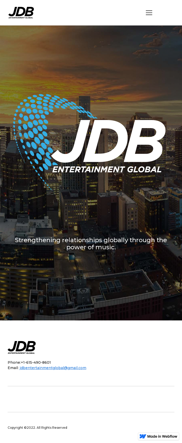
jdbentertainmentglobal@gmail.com (53, 368)
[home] (23, 13)
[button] (149, 13)
